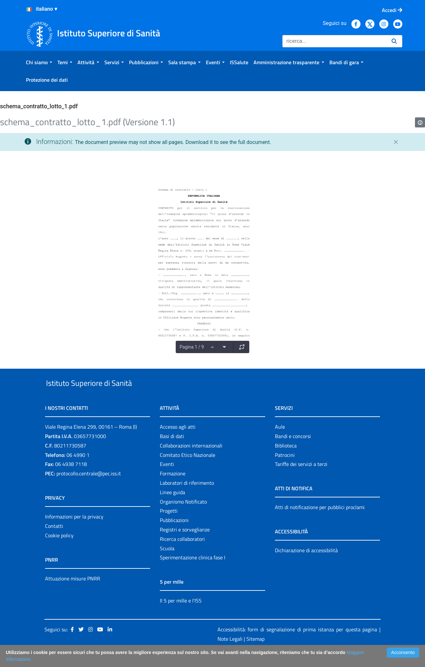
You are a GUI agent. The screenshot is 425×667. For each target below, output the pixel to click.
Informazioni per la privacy (74, 531)
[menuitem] (39, 62)
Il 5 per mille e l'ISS (181, 616)
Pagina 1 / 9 (192, 347)
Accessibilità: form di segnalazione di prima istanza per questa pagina (297, 644)
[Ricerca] (334, 41)
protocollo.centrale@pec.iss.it (88, 488)
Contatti (54, 541)
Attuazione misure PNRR (72, 593)
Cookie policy (59, 550)
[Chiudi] (396, 142)
